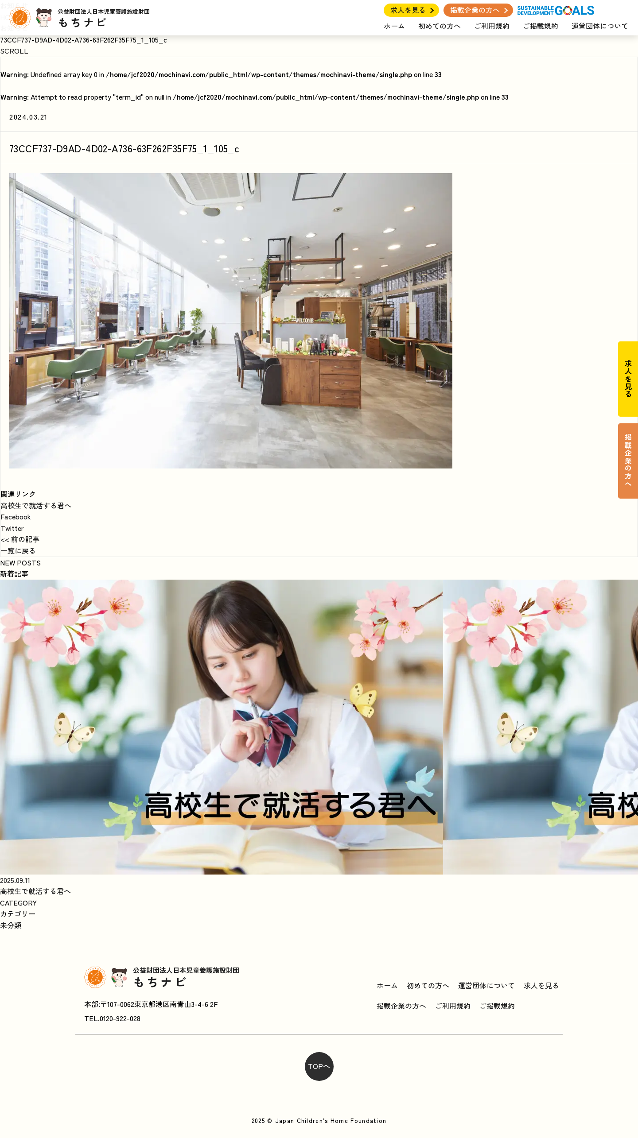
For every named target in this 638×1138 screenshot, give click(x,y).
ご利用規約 (492, 25)
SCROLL (14, 50)
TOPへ (319, 1066)
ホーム (394, 25)
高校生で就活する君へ (35, 505)
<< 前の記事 (19, 539)
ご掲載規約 (540, 25)
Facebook (15, 516)
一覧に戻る (18, 550)
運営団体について (600, 25)
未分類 (10, 925)
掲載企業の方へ (475, 9)
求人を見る (408, 9)
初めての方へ (439, 25)
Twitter (12, 528)
